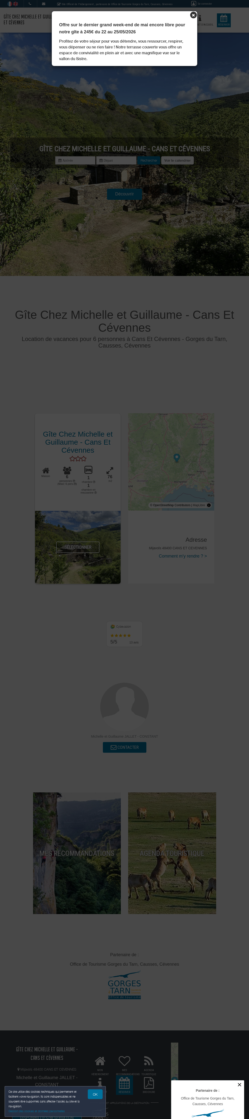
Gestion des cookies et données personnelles (37, 1111)
